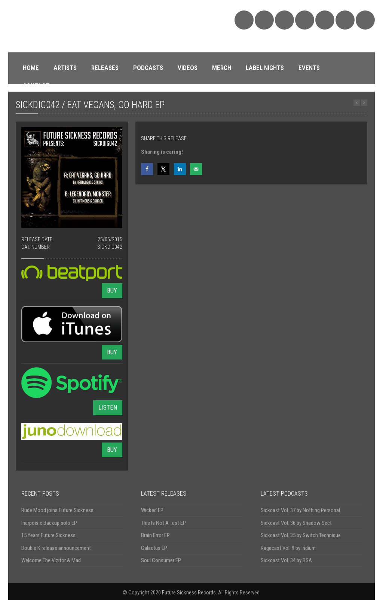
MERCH (221, 67)
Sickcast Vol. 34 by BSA (286, 560)
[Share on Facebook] (147, 169)
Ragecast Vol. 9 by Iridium (288, 548)
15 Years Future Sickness (48, 535)
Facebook (284, 20)
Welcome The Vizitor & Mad (51, 560)
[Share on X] (163, 169)
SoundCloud (244, 20)
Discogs (345, 20)
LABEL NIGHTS (265, 67)
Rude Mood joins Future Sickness (57, 510)
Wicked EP (152, 510)
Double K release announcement (56, 548)
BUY (112, 290)
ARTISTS (65, 67)
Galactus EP (154, 548)
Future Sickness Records (189, 592)
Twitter (304, 20)
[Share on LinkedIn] (180, 169)
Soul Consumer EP (161, 560)
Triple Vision (365, 20)
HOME (31, 67)
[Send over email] (196, 169)
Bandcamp (264, 20)
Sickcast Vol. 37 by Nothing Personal (300, 510)
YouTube (324, 20)
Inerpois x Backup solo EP (49, 523)
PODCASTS (148, 67)
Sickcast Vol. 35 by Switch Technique (301, 535)
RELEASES (105, 67)
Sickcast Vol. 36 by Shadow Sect (296, 523)
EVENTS (309, 67)
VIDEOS (187, 67)
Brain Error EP (155, 535)
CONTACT (36, 85)
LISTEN (107, 407)
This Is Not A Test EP (163, 523)
